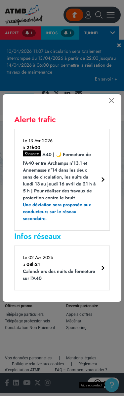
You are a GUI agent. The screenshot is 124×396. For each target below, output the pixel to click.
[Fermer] (111, 100)
